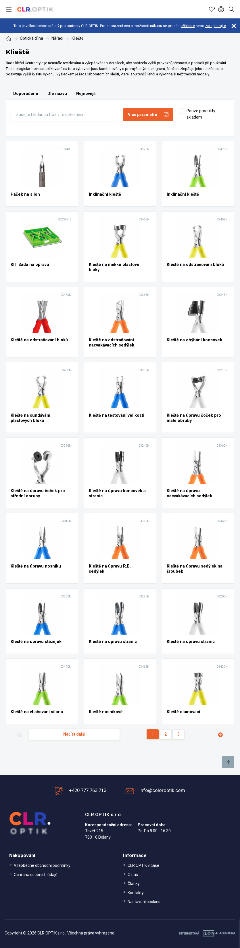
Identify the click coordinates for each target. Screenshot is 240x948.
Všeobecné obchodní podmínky (42, 865)
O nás (133, 874)
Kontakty (136, 892)
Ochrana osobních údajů (35, 874)
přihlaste (188, 26)
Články (134, 883)
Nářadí (57, 38)
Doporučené (25, 93)
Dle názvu (57, 93)
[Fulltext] (64, 114)
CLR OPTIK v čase (143, 865)
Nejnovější (86, 93)
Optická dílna (31, 38)
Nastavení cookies (144, 901)
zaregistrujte (215, 26)
